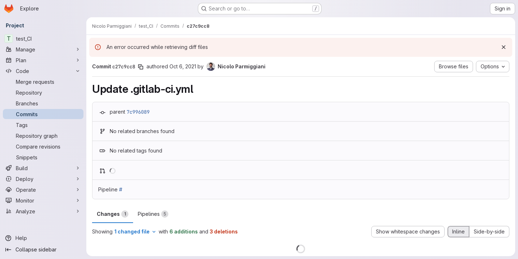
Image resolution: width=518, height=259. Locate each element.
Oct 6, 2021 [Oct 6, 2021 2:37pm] (182, 66)
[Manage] (43, 49)
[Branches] (43, 103)
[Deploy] (43, 179)
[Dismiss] (503, 47)
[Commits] (43, 114)
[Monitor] (43, 200)
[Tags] (43, 125)
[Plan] (43, 60)
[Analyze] (43, 211)
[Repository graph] (43, 136)
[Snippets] (43, 157)
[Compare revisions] (43, 146)
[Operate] (43, 190)
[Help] (43, 238)
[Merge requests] (43, 82)
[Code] (43, 71)
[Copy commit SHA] (140, 67)
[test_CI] (43, 38)
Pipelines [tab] (153, 214)
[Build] (43, 168)
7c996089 (138, 112)
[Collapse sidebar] (43, 250)
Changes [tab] (112, 214)
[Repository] (43, 92)
